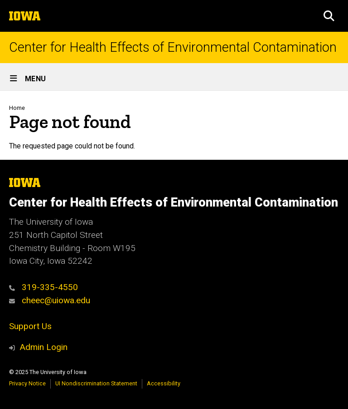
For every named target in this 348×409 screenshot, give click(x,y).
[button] (329, 16)
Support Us (30, 326)
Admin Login (43, 347)
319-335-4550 (43, 287)
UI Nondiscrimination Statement (96, 383)
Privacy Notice (27, 383)
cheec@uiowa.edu (49, 300)
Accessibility (163, 383)
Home (17, 107)
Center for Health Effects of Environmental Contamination (173, 47)
